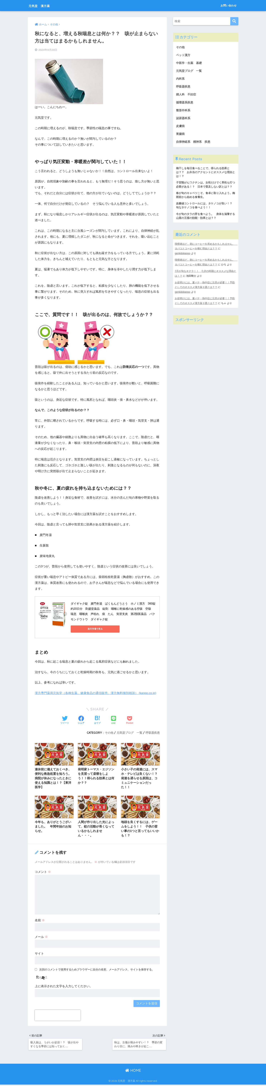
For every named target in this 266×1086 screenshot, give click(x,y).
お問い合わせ (228, 5)
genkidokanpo (183, 255)
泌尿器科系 (183, 119)
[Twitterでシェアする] (65, 720)
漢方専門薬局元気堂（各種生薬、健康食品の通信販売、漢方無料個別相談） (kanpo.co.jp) (96, 693)
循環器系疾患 (185, 103)
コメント (43, 872)
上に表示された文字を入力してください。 (63, 987)
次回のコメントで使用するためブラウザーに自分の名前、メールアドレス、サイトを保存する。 (96, 970)
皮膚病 (180, 127)
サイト (39, 954)
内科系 (182, 79)
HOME (133, 1072)
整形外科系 (183, 111)
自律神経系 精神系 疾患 (194, 143)
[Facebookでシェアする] (81, 720)
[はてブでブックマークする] (97, 720)
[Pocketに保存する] (129, 720)
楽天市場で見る (86, 629)
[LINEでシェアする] (113, 720)
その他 (109, 732)
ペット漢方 (183, 55)
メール (41, 937)
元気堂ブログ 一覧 (129, 732)
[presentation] (58, 1016)
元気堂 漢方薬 (44, 5)
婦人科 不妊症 (186, 95)
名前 (40, 921)
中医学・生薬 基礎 (189, 63)
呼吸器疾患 (152, 732)
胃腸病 (180, 135)
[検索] (234, 21)
